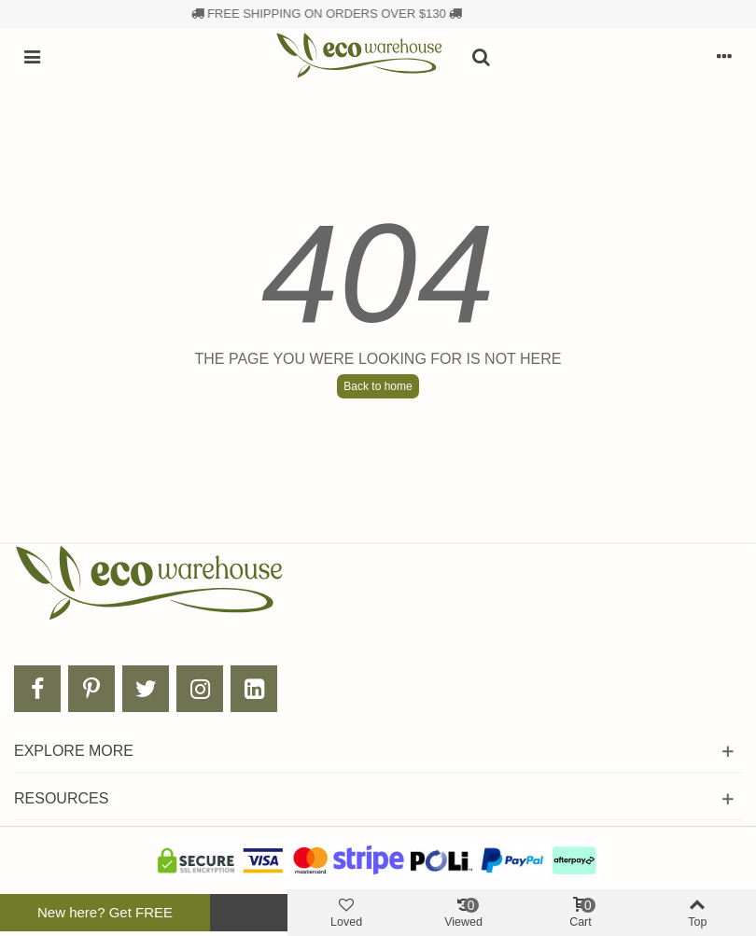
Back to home (377, 386)
